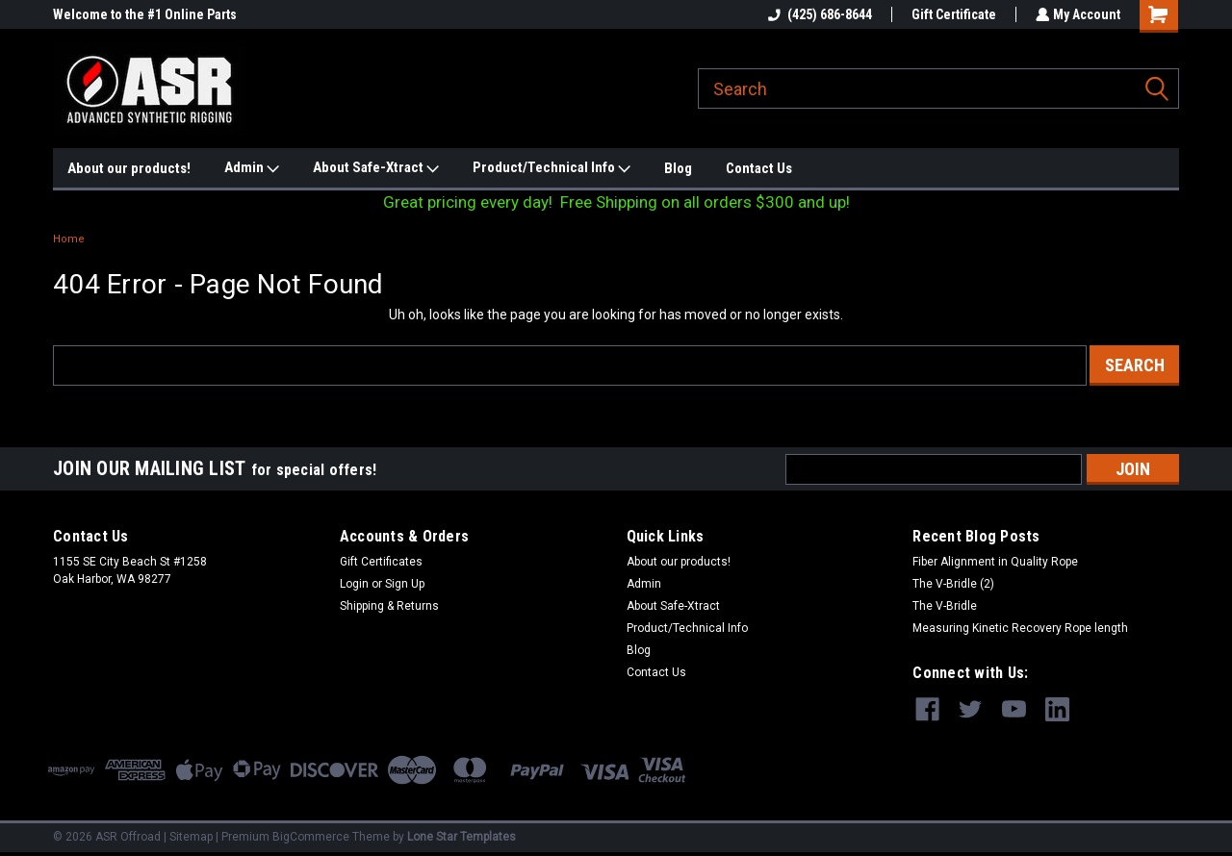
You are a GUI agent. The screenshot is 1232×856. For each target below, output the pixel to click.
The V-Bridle (944, 606)
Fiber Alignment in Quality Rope (995, 561)
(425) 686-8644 (818, 14)
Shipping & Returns (389, 606)
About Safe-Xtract (376, 168)
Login (354, 584)
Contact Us (759, 168)
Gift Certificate (952, 14)
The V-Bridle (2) (953, 584)
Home (69, 239)
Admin (251, 168)
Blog (678, 168)
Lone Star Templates (461, 836)
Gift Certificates (381, 561)
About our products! (129, 168)
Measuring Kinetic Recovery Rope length (1020, 628)
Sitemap (191, 836)
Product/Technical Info (551, 168)
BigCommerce (310, 836)
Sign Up (404, 584)
